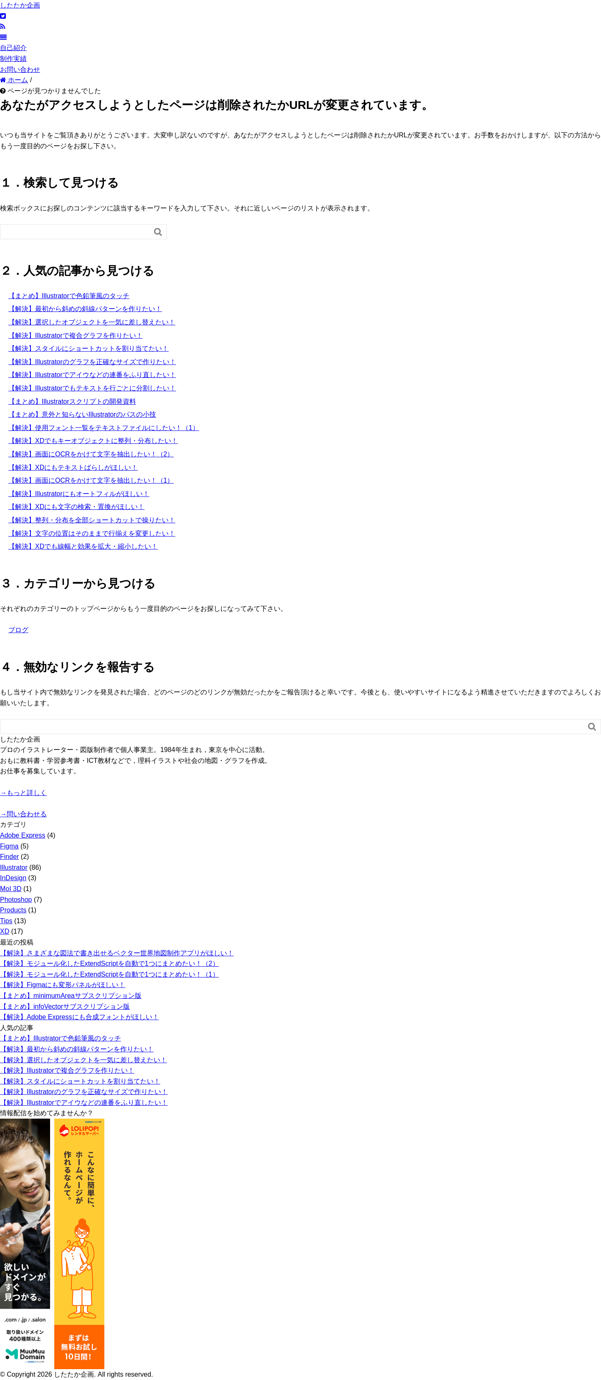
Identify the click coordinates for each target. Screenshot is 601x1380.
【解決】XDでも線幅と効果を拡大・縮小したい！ (83, 546)
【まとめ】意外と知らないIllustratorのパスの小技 (82, 414)
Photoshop (16, 899)
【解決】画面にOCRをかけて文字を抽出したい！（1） (91, 480)
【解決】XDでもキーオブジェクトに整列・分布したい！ (93, 440)
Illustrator (14, 867)
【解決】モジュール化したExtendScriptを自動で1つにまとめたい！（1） (109, 974)
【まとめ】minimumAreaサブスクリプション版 (70, 995)
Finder (9, 856)
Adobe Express (22, 835)
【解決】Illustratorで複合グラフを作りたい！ (75, 335)
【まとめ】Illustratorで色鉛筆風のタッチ (68, 295)
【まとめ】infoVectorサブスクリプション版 (65, 1006)
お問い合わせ (20, 69)
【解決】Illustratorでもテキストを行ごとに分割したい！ (92, 388)
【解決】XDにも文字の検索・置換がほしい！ (76, 506)
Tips (6, 920)
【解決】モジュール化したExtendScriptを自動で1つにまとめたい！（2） (109, 963)
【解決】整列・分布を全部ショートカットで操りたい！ (91, 520)
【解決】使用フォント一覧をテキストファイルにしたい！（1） (103, 427)
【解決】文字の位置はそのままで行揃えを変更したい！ (91, 533)
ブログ (18, 629)
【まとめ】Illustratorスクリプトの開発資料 (72, 401)
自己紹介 (13, 47)
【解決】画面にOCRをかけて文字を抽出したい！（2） (91, 454)
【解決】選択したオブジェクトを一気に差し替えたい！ (91, 322)
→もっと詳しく (23, 792)
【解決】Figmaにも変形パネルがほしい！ (62, 984)
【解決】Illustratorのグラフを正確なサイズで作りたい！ (92, 361)
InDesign (13, 877)
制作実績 (13, 58)
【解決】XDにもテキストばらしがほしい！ (73, 467)
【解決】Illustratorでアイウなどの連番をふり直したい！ (92, 374)
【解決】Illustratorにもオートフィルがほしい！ (78, 493)
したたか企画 (20, 5)
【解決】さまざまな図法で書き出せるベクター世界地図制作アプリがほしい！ (117, 953)
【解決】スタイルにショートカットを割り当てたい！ (88, 348)
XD (4, 931)
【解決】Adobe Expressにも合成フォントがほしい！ (79, 1016)
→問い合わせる (23, 814)
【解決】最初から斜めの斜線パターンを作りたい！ (85, 308)
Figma (9, 846)
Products (13, 910)
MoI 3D (11, 888)
